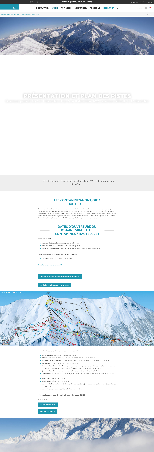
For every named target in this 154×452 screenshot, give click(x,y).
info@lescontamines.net (47, 404)
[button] (42, 8)
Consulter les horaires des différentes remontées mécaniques (59, 276)
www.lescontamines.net (47, 411)
